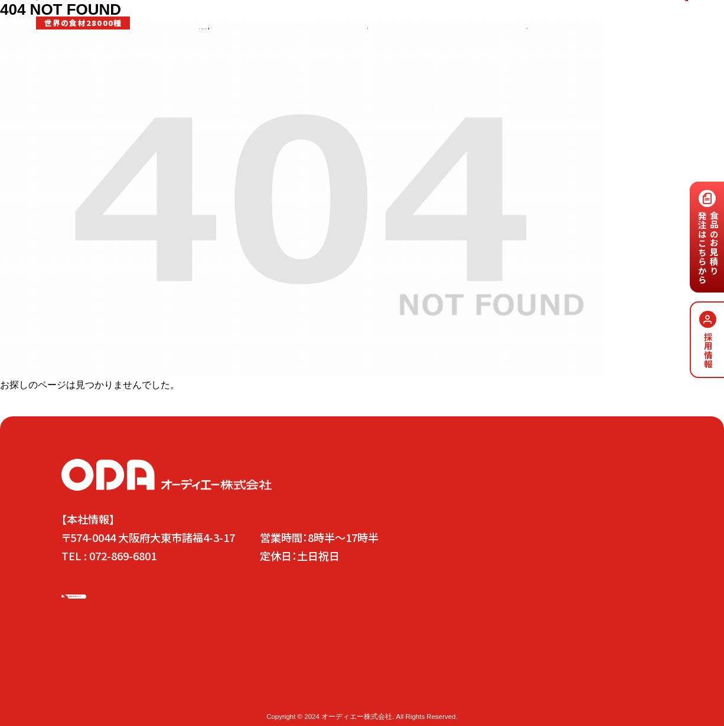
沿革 (387, 692)
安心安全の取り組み (312, 48)
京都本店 (216, 692)
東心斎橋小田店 (266, 692)
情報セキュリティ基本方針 (527, 692)
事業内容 (252, 48)
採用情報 (481, 48)
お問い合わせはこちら (648, 20)
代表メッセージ (315, 670)
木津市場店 (173, 692)
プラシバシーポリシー (439, 692)
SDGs (446, 48)
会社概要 (356, 692)
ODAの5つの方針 (177, 670)
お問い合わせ (553, 670)
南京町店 (317, 692)
